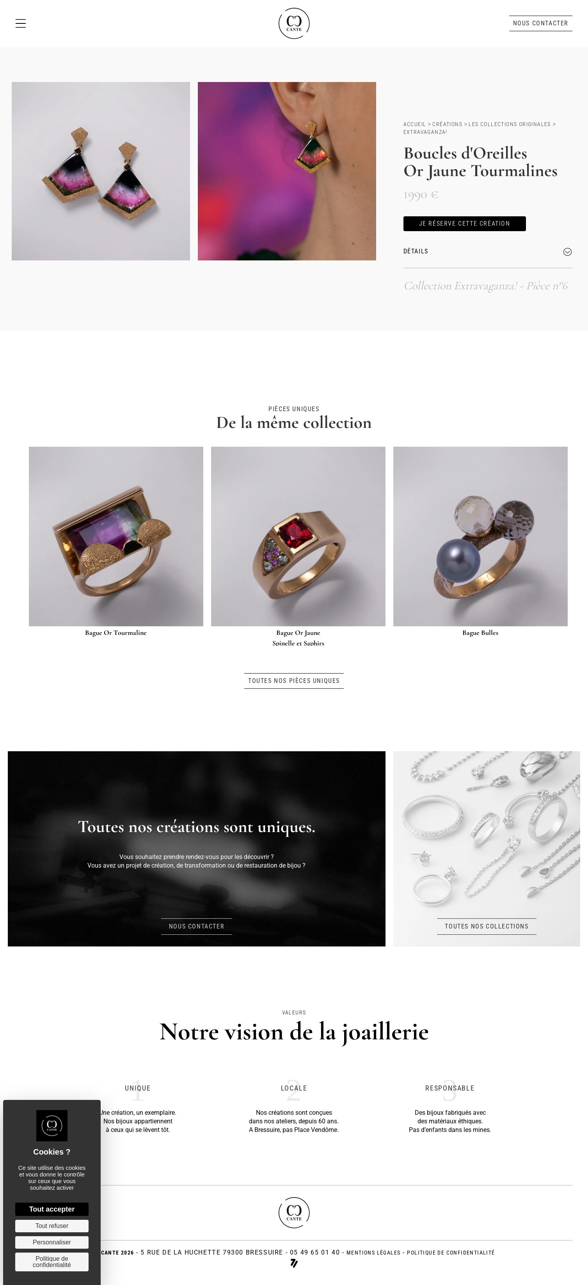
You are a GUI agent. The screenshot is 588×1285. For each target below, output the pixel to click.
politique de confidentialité (451, 1254)
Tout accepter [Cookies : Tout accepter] (52, 1209)
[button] (540, 23)
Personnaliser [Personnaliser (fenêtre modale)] (52, 1242)
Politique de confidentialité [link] (52, 1261)
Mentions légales (373, 1254)
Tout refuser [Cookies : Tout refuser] (52, 1226)
